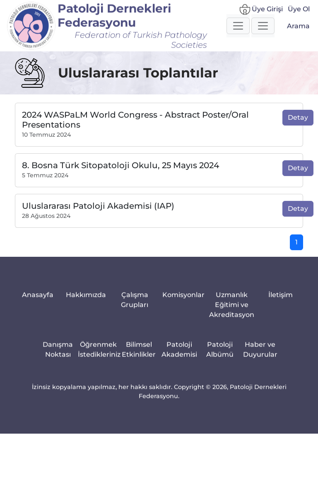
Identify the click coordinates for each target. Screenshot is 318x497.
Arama (298, 29)
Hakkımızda (86, 301)
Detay (298, 123)
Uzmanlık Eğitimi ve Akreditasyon (231, 311)
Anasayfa (37, 301)
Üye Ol (299, 12)
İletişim (280, 301)
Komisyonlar (183, 301)
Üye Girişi (261, 12)
